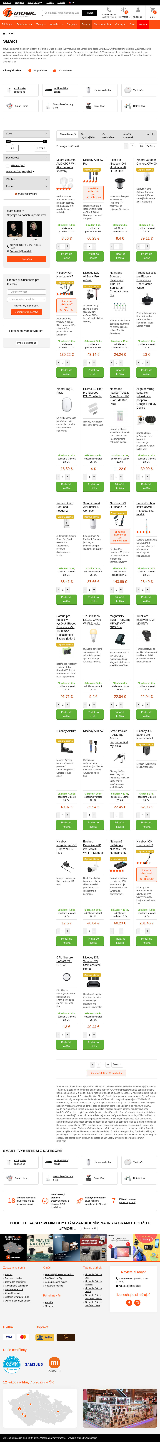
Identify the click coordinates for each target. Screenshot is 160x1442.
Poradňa (7, 2)
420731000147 (24, 246)
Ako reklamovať (12, 1293)
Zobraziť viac (9, 61)
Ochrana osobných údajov (17, 1300)
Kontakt (61, 2)
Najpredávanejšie (68, 134)
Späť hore (61, 1141)
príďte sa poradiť (127, 1202)
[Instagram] (137, 1303)
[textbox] (26, 292)
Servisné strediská (14, 1289)
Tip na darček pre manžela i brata (93, 1304)
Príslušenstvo (23, 24)
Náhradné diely (101, 24)
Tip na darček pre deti (93, 1276)
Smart (85, 24)
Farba (9, 186)
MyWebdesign (90, 1438)
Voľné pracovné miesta (56, 1282)
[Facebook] (129, 1303)
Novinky (151, 134)
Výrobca (10, 179)
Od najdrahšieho (108, 136)
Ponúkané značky (53, 1278)
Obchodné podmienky (15, 1282)
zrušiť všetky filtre (26, 194)
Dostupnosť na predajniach (19, 171)
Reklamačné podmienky (16, 1285)
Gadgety (71, 24)
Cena (9, 133)
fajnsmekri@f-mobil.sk (19, 251)
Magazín (19, 2)
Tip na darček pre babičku (93, 1283)
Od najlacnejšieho (88, 136)
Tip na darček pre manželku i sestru (93, 1297)
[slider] (8, 141)
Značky (50, 2)
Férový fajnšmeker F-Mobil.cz (59, 1274)
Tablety (40, 24)
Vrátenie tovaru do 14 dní (17, 1297)
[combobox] (26, 292)
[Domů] (3, 33)
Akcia (142, 24)
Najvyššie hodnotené (128, 136)
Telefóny (6, 24)
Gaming (119, 24)
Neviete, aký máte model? (26, 305)
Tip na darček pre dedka (93, 1290)
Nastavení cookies (54, 1285)
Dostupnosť (12, 157)
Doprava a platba (13, 1278)
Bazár (132, 24)
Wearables (55, 24)
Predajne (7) (34, 2)
